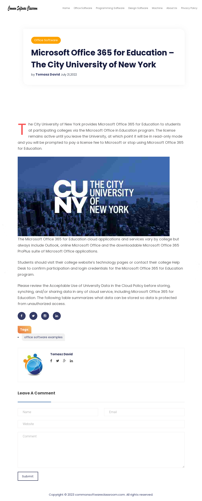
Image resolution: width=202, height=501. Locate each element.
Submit (28, 476)
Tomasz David (48, 74)
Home (66, 8)
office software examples (43, 337)
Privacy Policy (189, 8)
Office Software (83, 8)
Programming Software (110, 8)
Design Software (138, 8)
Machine (157, 8)
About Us (171, 8)
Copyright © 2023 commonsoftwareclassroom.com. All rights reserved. (101, 494)
